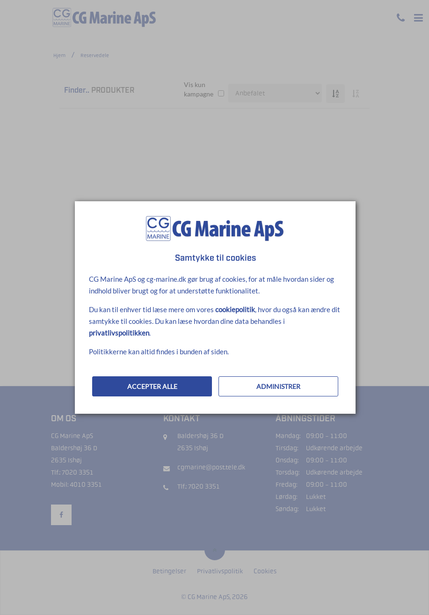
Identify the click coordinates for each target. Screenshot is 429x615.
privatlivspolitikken (119, 333)
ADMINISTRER (278, 386)
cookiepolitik (235, 309)
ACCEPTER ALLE (152, 386)
